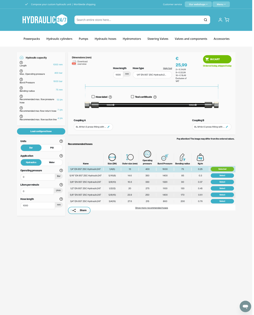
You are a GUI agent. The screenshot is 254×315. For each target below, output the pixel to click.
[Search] (205, 20)
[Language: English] (198, 4)
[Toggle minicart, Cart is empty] (227, 20)
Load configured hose (41, 131)
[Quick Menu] (221, 4)
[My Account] (220, 20)
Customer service (172, 4)
